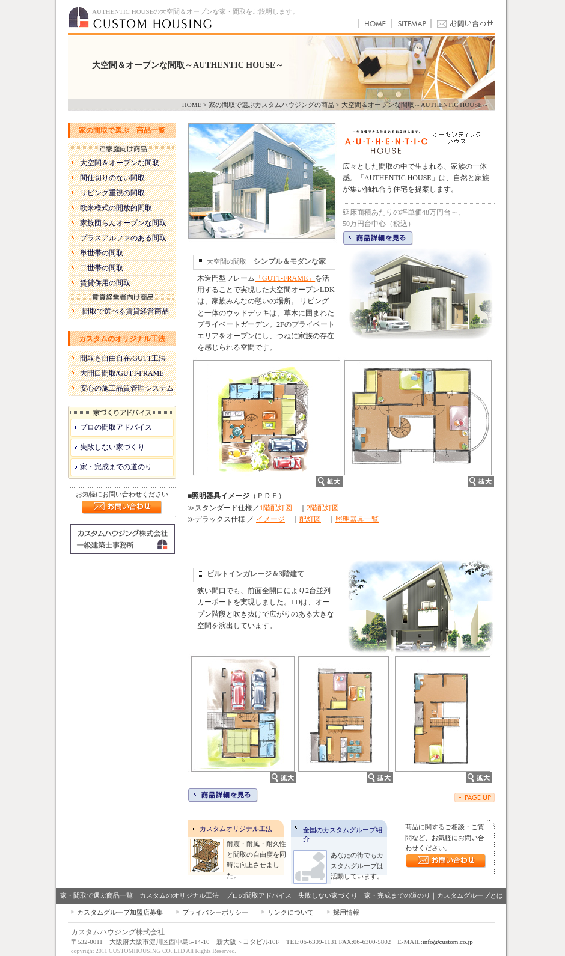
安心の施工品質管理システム (127, 388)
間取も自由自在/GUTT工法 (123, 358)
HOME (191, 104)
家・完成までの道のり (116, 467)
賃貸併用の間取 (105, 283)
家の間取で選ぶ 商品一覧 (122, 130)
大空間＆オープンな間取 (119, 163)
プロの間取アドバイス (116, 427)
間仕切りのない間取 (112, 178)
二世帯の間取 (101, 268)
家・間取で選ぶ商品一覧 (96, 895)
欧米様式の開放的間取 (116, 208)
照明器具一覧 (357, 519)
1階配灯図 (276, 508)
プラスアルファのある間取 (123, 238)
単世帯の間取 (101, 253)
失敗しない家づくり (112, 447)
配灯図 (310, 519)
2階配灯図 (323, 508)
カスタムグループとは (470, 895)
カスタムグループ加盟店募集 (120, 912)
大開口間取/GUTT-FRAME (122, 373)
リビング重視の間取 (112, 193)
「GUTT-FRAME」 (285, 278)
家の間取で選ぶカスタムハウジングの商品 (271, 104)
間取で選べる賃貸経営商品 (125, 311)
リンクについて (290, 912)
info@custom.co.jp (448, 941)
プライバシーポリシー (215, 912)
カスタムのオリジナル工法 (122, 339)
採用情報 (346, 912)
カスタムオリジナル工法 (236, 828)
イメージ (270, 519)
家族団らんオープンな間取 (123, 223)
